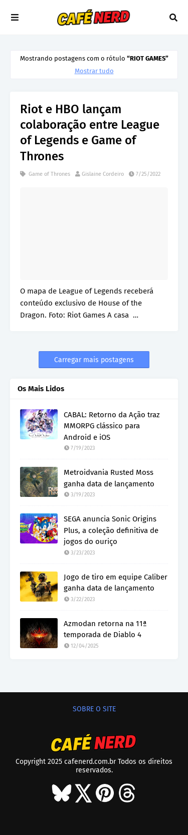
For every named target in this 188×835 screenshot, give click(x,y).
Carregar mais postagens (94, 360)
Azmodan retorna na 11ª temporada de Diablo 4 (105, 629)
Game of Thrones (48, 174)
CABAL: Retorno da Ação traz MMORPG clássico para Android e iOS (112, 426)
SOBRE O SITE (94, 709)
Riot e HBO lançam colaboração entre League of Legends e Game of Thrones (89, 132)
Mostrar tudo (94, 71)
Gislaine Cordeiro (103, 174)
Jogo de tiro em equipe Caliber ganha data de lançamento (115, 583)
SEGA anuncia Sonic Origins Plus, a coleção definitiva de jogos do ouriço (111, 530)
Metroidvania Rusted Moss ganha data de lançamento (109, 478)
